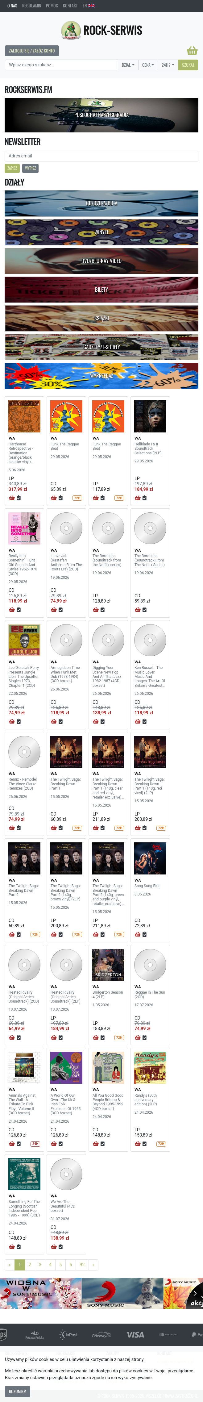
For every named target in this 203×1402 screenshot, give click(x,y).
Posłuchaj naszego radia (101, 115)
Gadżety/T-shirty (101, 347)
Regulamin (31, 5)
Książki (101, 318)
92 (82, 1264)
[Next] (94, 1265)
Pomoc (52, 5)
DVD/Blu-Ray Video (101, 261)
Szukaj (188, 65)
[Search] (61, 65)
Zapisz (12, 168)
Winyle (101, 232)
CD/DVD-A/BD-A (101, 203)
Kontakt (70, 5)
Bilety (101, 289)
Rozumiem (17, 1391)
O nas (12, 5)
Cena (146, 65)
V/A (12, 438)
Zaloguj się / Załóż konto (32, 51)
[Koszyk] (192, 50)
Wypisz (30, 168)
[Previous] (10, 1265)
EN (89, 5)
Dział (126, 65)
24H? (166, 65)
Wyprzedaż (101, 375)
